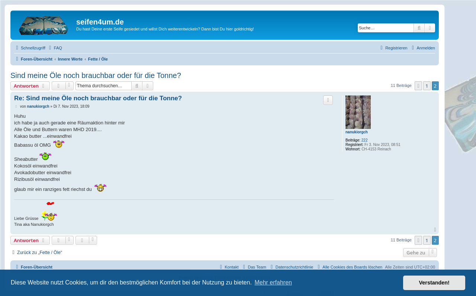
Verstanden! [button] (434, 283)
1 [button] (426, 85)
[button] (418, 85)
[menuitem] (54, 47)
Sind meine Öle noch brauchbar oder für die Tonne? (95, 75)
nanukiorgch (356, 132)
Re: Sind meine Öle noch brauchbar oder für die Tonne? (98, 98)
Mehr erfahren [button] (273, 282)
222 (364, 140)
